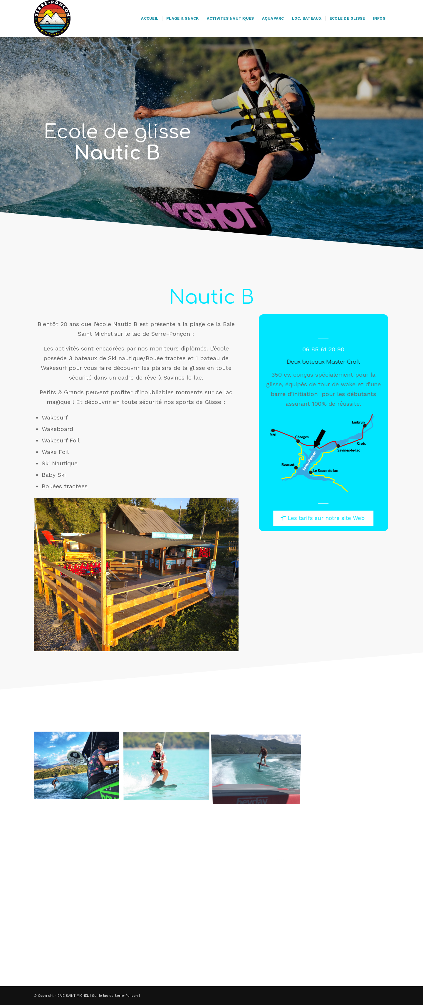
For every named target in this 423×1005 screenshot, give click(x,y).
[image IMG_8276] (79, 768)
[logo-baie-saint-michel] (52, 18)
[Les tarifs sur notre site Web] (326, 518)
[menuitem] (149, 18)
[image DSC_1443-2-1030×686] (169, 768)
